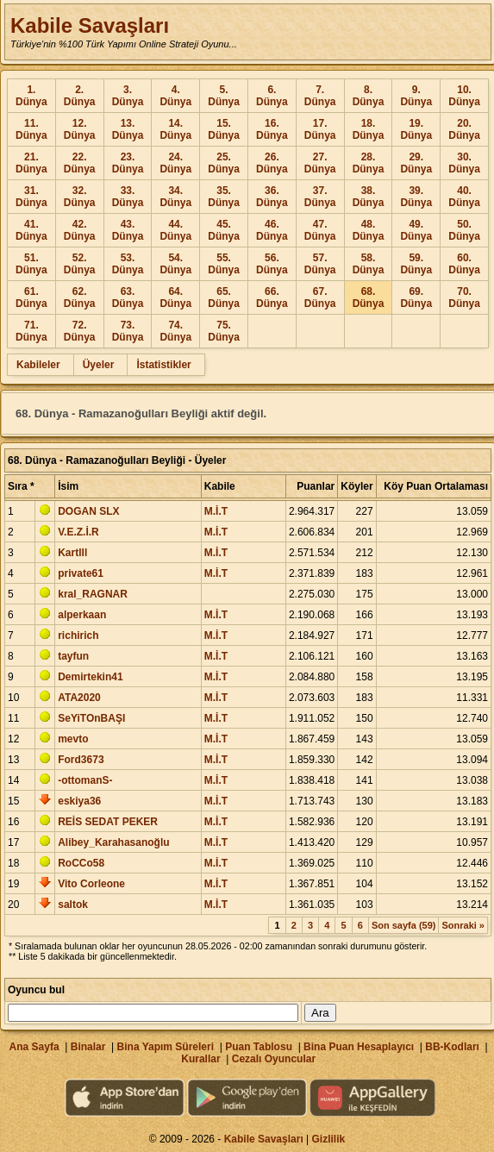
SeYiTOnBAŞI (91, 718)
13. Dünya (128, 129)
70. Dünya (464, 297)
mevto (73, 739)
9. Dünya (416, 96)
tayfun (73, 656)
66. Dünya (272, 297)
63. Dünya (128, 297)
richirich (78, 635)
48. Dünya (369, 230)
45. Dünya (224, 230)
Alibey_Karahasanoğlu (113, 842)
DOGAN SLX (88, 511)
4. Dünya (175, 96)
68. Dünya (369, 297)
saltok (73, 904)
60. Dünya (464, 264)
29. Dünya (416, 163)
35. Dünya (224, 197)
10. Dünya (464, 96)
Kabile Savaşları (89, 25)
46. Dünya (272, 230)
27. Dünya (320, 163)
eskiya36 (79, 801)
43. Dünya (128, 230)
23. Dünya (128, 163)
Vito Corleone (91, 884)
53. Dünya (128, 264)
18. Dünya (369, 129)
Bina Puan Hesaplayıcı (358, 1047)
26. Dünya (272, 163)
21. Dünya (31, 163)
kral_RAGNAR (93, 594)
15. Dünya (224, 129)
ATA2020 (79, 698)
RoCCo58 (81, 863)
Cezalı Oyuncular (274, 1059)
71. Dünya (31, 331)
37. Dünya (320, 197)
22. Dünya (80, 163)
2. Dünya (80, 96)
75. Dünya (224, 331)
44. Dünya (175, 230)
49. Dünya (416, 230)
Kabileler (38, 365)
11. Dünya (31, 129)
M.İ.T (216, 511)
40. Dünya (464, 197)
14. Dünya (175, 129)
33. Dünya (128, 197)
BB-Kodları (452, 1047)
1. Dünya (31, 96)
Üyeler (99, 365)
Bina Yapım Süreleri (166, 1047)
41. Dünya (31, 230)
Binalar (88, 1047)
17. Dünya (320, 129)
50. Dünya (464, 230)
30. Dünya (464, 163)
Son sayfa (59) (404, 925)
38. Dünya (369, 197)
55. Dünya (224, 264)
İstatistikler (163, 365)
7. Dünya (320, 96)
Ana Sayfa (34, 1047)
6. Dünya (272, 96)
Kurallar (200, 1059)
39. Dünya (416, 197)
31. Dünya (31, 197)
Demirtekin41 (90, 677)
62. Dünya (80, 297)
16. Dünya (272, 129)
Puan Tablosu (258, 1047)
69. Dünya (416, 297)
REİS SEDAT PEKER (108, 822)
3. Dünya (128, 96)
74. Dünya (175, 331)
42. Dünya (80, 230)
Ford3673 (80, 760)
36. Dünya (272, 197)
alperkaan (82, 615)
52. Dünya (80, 264)
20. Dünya (464, 129)
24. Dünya (175, 163)
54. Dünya (175, 264)
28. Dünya (369, 163)
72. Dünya (80, 331)
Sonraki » (463, 925)
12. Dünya (80, 129)
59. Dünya (416, 264)
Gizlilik (329, 1139)
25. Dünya (224, 163)
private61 (80, 573)
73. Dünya (128, 331)
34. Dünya (175, 197)
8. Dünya (369, 96)
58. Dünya (369, 264)
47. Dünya (320, 230)
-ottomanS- (85, 780)
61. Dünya (31, 297)
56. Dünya (272, 264)
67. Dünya (320, 297)
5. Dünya (224, 96)
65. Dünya (224, 297)
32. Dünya (80, 197)
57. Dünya (320, 264)
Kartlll (72, 553)
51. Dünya (31, 264)
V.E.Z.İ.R (78, 532)
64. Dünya (175, 297)
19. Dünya (416, 129)
